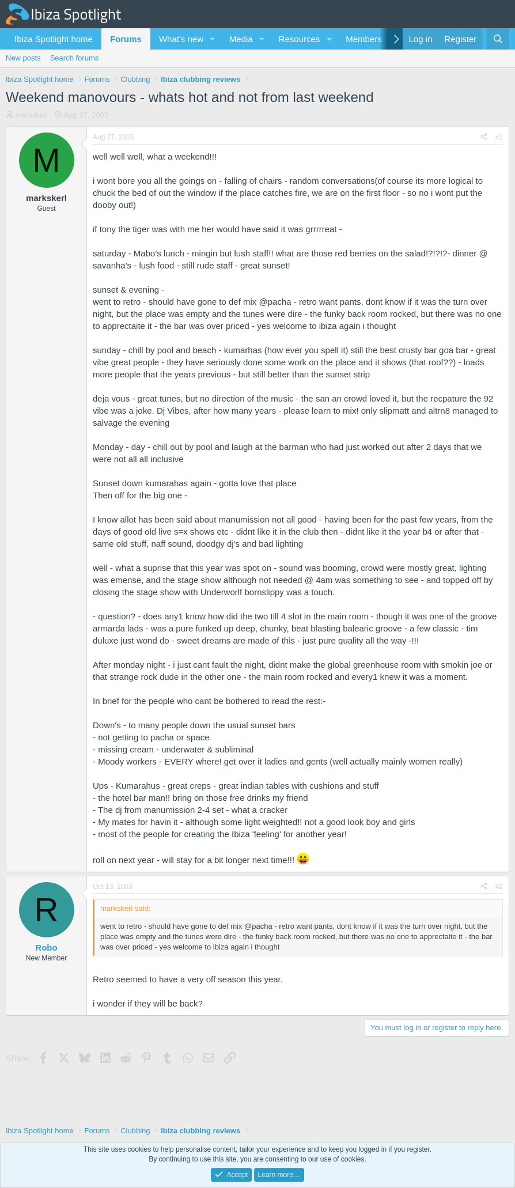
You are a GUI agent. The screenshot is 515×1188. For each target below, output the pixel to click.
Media (241, 39)
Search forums (74, 58)
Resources (299, 39)
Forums (126, 39)
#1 (499, 137)
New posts (23, 58)
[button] (213, 39)
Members (364, 39)
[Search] (498, 39)
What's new (181, 39)
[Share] (483, 137)
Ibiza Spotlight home (53, 39)
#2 (499, 887)
